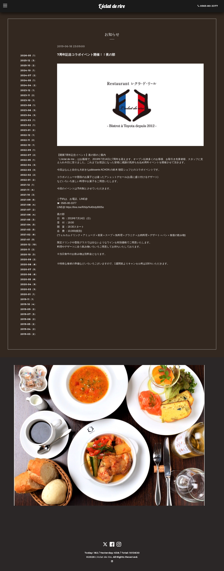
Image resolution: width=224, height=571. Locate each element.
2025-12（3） (28, 60)
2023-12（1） (28, 90)
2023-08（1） (28, 105)
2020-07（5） (28, 269)
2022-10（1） (28, 144)
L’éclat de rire (111, 6)
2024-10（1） (28, 70)
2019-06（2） (28, 319)
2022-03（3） (28, 169)
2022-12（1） (28, 135)
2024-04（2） (28, 85)
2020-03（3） (28, 289)
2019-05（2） (28, 324)
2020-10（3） (28, 254)
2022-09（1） (28, 149)
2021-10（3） (28, 194)
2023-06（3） (28, 110)
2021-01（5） (28, 239)
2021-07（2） (28, 209)
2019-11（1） (27, 299)
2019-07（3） (28, 314)
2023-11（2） (28, 95)
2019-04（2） (28, 329)
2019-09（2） (28, 309)
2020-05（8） (28, 279)
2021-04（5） (28, 224)
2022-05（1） (28, 159)
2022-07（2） (28, 154)
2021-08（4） (28, 204)
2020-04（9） (28, 284)
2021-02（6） (28, 234)
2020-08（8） (29, 264)
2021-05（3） (28, 219)
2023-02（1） (28, 125)
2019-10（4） (28, 304)
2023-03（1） (28, 120)
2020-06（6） (29, 274)
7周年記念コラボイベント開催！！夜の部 (86, 54)
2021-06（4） (28, 214)
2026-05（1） (28, 55)
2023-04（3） (28, 115)
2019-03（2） (28, 334)
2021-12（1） (28, 184)
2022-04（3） (28, 164)
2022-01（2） (28, 179)
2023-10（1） (28, 100)
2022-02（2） (28, 174)
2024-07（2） (28, 75)
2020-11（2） (28, 249)
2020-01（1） (28, 294)
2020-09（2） (28, 259)
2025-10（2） (28, 65)
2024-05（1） (28, 80)
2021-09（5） (28, 199)
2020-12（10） (29, 244)
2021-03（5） (28, 229)
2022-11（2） (28, 140)
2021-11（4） (28, 189)
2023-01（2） (28, 130)
